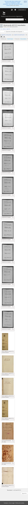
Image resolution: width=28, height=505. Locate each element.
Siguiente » (24, 493)
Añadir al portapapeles (13, 61)
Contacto (6, 503)
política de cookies (14, 5)
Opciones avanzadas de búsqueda (14, 31)
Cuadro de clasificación (18, 34)
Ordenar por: (4, 39)
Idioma (12, 10)
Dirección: (17, 39)
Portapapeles (25, 19)
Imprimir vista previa (5, 34)
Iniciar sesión (21, 9)
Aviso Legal (12, 503)
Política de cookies (20, 503)
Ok (25, 1)
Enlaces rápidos (15, 10)
